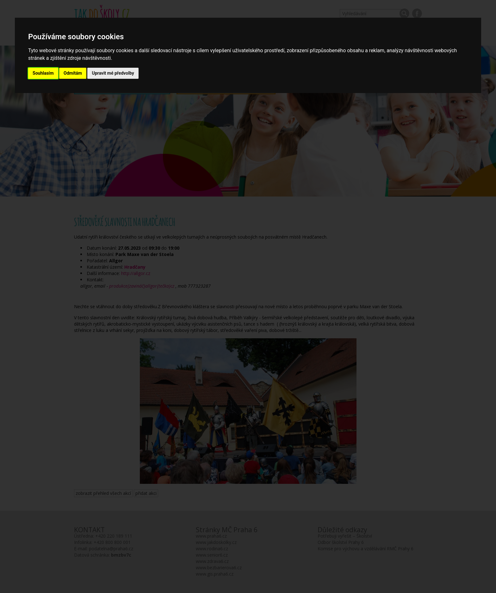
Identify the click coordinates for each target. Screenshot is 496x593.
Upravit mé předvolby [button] (113, 73)
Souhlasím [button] (43, 73)
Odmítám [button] (73, 73)
